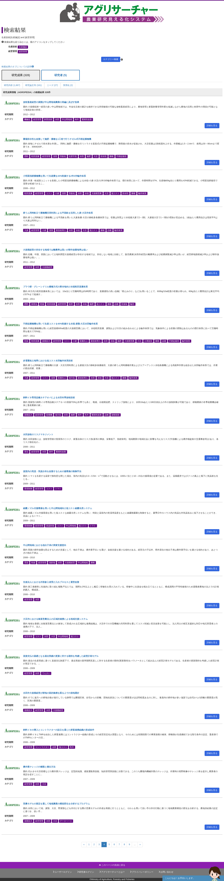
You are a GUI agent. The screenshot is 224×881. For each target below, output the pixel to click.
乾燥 (42, 304)
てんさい (46, 673)
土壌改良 (148, 341)
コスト (49, 193)
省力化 (72, 378)
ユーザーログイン (62, 872)
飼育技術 (48, 119)
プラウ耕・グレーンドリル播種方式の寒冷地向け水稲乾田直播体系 (55, 286)
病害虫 (34, 304)
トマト (58, 489)
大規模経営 (47, 267)
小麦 (57, 193)
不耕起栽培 (121, 156)
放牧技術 (115, 415)
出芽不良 (73, 156)
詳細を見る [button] (212, 125)
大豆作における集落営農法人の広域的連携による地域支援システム (55, 619)
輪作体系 (142, 193)
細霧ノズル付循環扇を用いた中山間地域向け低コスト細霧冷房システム (57, 508)
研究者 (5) (60, 75)
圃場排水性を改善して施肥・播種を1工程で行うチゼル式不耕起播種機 (57, 139)
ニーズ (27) (52, 85)
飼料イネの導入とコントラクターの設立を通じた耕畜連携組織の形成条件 (58, 730)
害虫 (26, 452)
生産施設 (23, 47)
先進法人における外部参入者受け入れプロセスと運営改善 (51, 582)
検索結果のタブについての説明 (18, 66)
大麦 (26, 230)
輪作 (132, 304)
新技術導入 (61, 230)
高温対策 (50, 526)
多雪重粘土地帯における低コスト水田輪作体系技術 (48, 360)
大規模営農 (97, 193)
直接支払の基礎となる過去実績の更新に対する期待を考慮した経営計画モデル (61, 656)
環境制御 (28, 489)
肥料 (26, 156)
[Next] (140, 844)
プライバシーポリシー (141, 872)
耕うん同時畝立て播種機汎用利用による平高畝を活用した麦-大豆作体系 (58, 213)
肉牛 (77, 119)
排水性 (104, 156)
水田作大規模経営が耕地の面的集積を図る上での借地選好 (51, 693)
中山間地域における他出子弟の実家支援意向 (44, 545)
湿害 (55, 156)
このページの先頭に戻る (112, 865)
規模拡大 (46, 341)
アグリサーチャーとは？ (112, 872)
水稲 (87, 193)
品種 (109, 230)
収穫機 (49, 415)
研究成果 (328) (21, 75)
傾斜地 (52, 562)
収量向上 (84, 341)
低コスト (115, 193)
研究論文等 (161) (33, 85)
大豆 (96, 156)
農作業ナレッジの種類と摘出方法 (39, 767)
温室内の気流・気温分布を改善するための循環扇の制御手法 (52, 471)
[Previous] (84, 844)
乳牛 (87, 415)
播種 (111, 156)
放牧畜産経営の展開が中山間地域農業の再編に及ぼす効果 (51, 102)
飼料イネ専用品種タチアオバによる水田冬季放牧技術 (49, 397)
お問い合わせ (165, 872)
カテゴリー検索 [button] (110, 59)
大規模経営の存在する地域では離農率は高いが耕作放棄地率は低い (55, 250)
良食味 (124, 304)
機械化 (27, 119)
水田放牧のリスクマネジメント (38, 434)
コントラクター (42, 747)
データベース (66, 821)
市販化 (63, 156)
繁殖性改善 (87, 119)
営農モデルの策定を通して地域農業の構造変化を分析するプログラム (56, 803)
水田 (57, 119)
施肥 (89, 156)
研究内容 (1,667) (12, 85)
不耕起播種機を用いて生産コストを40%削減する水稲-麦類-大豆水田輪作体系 (60, 323)
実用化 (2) (68, 85)
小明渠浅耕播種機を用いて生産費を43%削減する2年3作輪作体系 (54, 176)
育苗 (26, 562)
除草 (71, 304)
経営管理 (23, 52)
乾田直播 (35, 156)
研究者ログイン (85, 872)
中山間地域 (67, 119)
